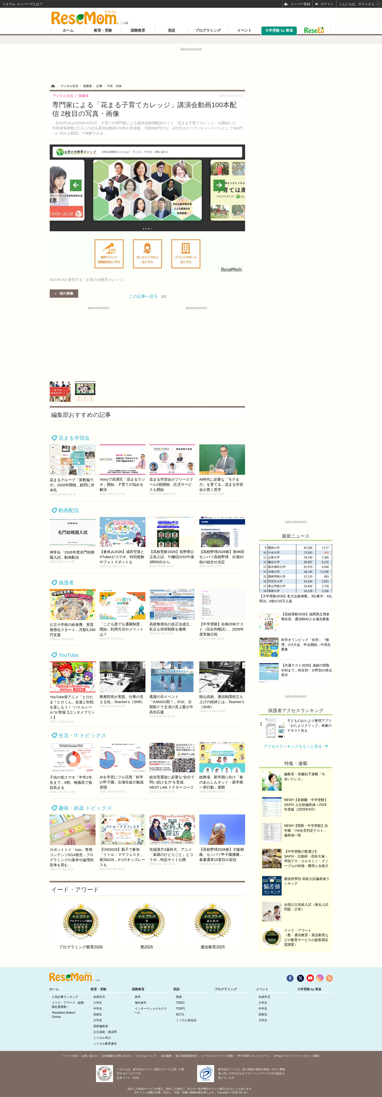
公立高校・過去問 (105, 1032)
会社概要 (166, 1055)
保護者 (66, 582)
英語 (171, 30)
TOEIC (180, 1002)
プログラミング (208, 30)
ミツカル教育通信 (105, 1043)
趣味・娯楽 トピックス (85, 808)
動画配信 (68, 510)
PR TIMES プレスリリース (253, 1055)
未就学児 (99, 997)
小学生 (97, 1002)
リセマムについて (146, 1055)
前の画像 (66, 293)
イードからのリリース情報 (217, 1055)
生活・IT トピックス (82, 735)
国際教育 (138, 30)
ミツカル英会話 (186, 1020)
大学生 (97, 1020)
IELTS (180, 1014)
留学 (138, 997)
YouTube (68, 655)
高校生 (97, 1014)
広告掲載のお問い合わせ (116, 1055)
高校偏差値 (100, 1026)
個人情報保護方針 (186, 1055)
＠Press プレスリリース (288, 1055)
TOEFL (180, 1008)
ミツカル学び (102, 1038)
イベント (244, 30)
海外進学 (140, 1002)
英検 (179, 997)
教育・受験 (103, 30)
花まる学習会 (74, 438)
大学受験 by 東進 (279, 30)
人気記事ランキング (65, 997)
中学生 (97, 1008)
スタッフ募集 (311, 1055)
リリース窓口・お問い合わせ (80, 1055)
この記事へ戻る (147, 296)
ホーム (68, 30)
